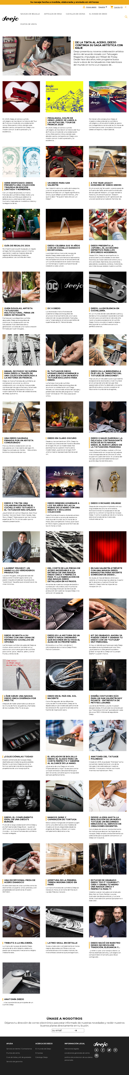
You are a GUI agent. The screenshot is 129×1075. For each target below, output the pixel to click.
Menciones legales (72, 1049)
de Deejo (47, 1049)
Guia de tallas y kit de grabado (18, 1057)
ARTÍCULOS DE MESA (53, 14)
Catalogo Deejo (41, 1057)
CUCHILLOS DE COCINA (75, 14)
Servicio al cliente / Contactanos (19, 1049)
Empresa (39, 1053)
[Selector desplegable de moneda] (126, 7)
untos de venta (14, 1053)
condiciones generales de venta (77, 1053)
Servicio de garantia (14, 1061)
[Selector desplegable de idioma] (103, 7)
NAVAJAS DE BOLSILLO (30, 14)
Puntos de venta (28, 24)
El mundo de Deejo (98, 14)
